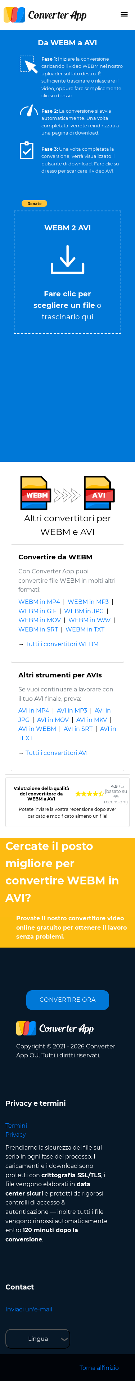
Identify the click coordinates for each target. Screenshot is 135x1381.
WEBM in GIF (37, 611)
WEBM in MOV (39, 620)
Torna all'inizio (99, 1367)
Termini (16, 1125)
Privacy (15, 1134)
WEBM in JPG (84, 611)
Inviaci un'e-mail (28, 1309)
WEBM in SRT (38, 629)
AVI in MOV (53, 720)
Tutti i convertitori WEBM (62, 644)
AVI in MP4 (33, 710)
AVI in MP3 (72, 710)
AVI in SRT (78, 728)
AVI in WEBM (37, 728)
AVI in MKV (91, 720)
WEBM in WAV (89, 620)
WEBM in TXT (85, 629)
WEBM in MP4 (39, 601)
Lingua (38, 1338)
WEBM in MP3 (88, 601)
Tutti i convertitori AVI (57, 753)
